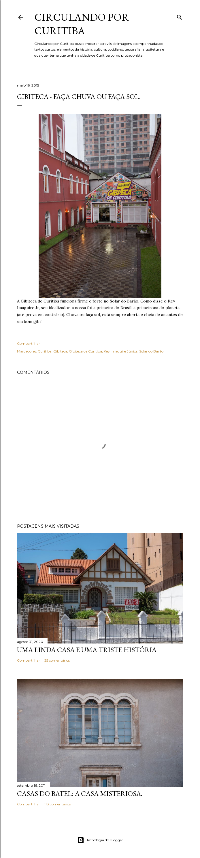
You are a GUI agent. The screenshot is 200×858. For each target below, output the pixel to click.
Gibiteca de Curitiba (85, 351)
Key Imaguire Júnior (120, 351)
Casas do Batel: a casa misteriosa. (79, 793)
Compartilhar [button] (28, 343)
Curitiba (45, 351)
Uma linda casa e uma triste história (86, 649)
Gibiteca (60, 351)
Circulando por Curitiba (81, 23)
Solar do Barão (151, 351)
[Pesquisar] (179, 16)
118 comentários (57, 804)
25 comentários (57, 660)
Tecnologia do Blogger (100, 840)
